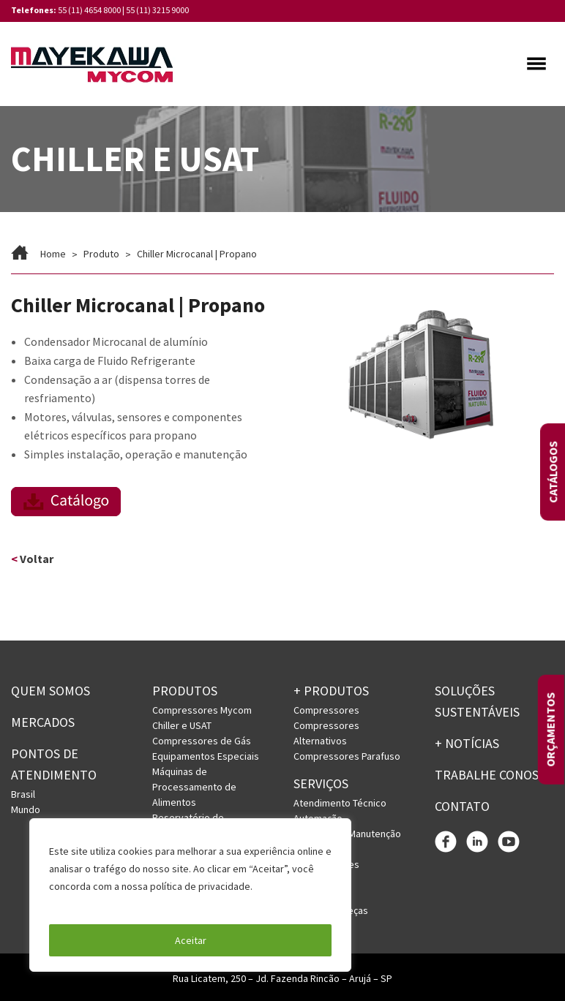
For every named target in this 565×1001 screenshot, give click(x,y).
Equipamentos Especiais (205, 756)
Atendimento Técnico (339, 802)
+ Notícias (467, 743)
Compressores (326, 710)
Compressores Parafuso (346, 756)
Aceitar (190, 940)
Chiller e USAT (182, 725)
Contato (462, 806)
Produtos (184, 691)
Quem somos (50, 691)
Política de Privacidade (102, 903)
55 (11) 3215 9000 (157, 9)
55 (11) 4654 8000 (89, 9)
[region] (190, 895)
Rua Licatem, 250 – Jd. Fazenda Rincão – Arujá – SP (282, 978)
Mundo (25, 809)
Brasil (23, 794)
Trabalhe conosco (494, 774)
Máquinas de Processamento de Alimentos (194, 787)
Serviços (320, 783)
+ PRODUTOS (331, 691)
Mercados (43, 722)
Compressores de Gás (201, 740)
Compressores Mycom (202, 710)
